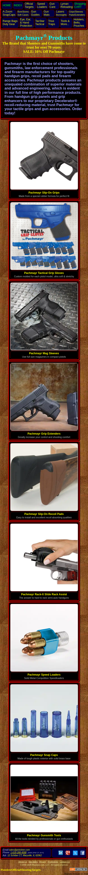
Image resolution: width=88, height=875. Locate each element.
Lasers (61, 13)
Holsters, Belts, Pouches (79, 22)
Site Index (33, 861)
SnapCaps (9, 13)
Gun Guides (35, 13)
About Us (22, 861)
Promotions (53, 861)
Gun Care (52, 5)
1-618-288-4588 (18, 852)
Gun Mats (47, 13)
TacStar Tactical (40, 22)
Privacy (42, 861)
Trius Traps (51, 22)
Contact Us (65, 861)
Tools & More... (65, 22)
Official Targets (29, 5)
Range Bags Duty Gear (10, 22)
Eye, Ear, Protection (26, 22)
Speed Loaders (42, 5)
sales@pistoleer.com (19, 850)
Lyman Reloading (67, 5)
